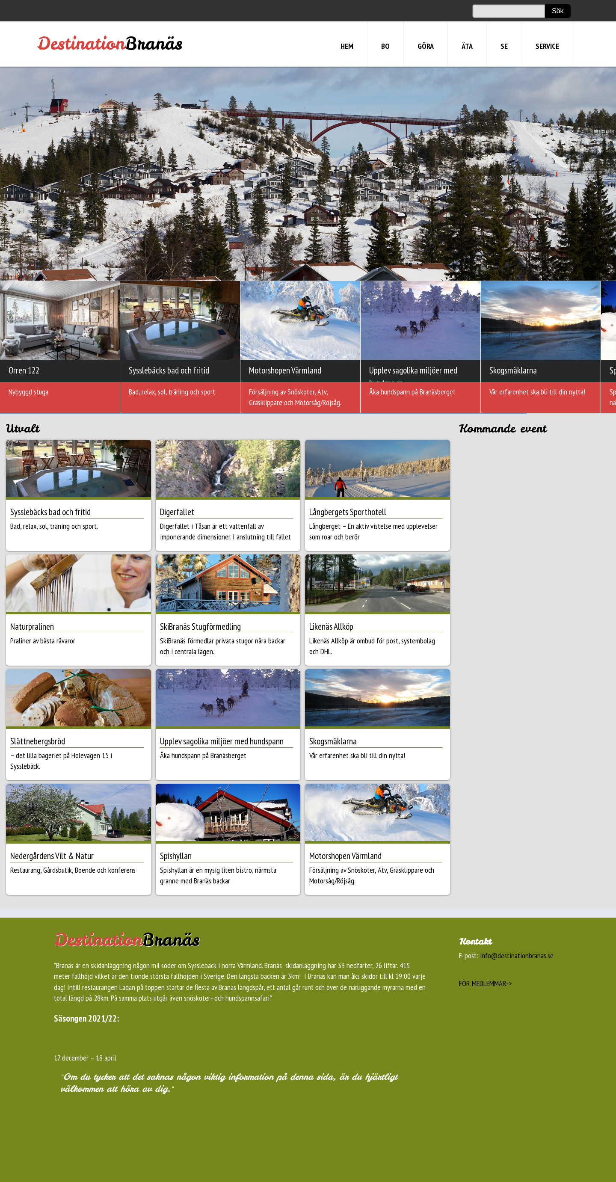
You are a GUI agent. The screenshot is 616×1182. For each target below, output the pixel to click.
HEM (347, 46)
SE (504, 46)
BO (385, 46)
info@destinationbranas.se (517, 955)
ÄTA (467, 46)
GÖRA (426, 46)
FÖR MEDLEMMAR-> (485, 983)
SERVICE (547, 46)
